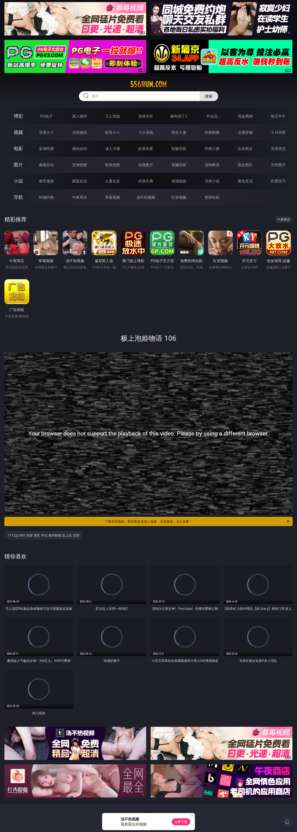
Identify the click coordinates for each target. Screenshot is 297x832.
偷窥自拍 (46, 164)
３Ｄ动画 (145, 132)
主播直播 (245, 132)
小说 (18, 181)
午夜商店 (79, 197)
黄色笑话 (245, 181)
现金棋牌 (245, 116)
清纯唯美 (212, 164)
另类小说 (212, 181)
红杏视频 (178, 197)
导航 (18, 197)
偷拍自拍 (79, 148)
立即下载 (180, 821)
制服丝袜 (178, 148)
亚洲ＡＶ (46, 132)
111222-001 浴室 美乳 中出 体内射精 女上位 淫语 (43, 535)
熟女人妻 (178, 132)
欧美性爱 (145, 148)
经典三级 (212, 148)
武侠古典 (145, 181)
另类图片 (278, 164)
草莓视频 (112, 197)
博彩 (18, 116)
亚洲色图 (79, 164)
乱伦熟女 (245, 148)
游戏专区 (145, 116)
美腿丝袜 (178, 164)
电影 (18, 148)
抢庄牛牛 (278, 116)
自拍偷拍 (79, 132)
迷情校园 (178, 181)
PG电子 (46, 116)
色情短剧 (212, 197)
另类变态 (278, 148)
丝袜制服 (212, 132)
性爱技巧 (278, 181)
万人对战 (112, 116)
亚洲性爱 (46, 148)
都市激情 (46, 181)
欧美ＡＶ (112, 132)
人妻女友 (112, 181)
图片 (18, 165)
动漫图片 (145, 164)
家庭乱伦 (79, 181)
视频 (18, 132)
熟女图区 (245, 164)
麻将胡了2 (178, 116)
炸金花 (212, 116)
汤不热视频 (145, 197)
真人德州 (79, 116)
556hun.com (148, 84)
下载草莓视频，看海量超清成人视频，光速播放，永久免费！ (197, 521)
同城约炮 (46, 197)
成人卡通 (112, 148)
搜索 (209, 96)
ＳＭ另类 (278, 132)
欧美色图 (112, 164)
